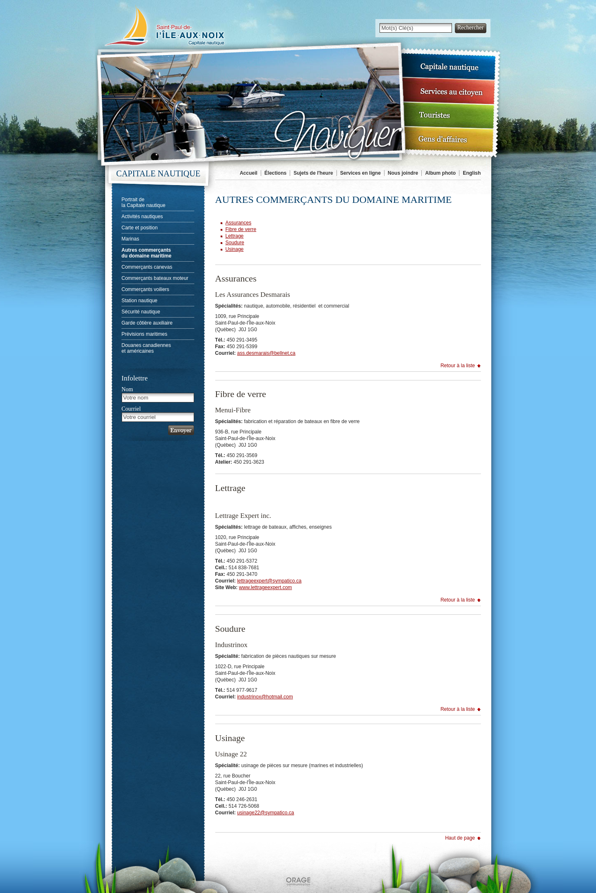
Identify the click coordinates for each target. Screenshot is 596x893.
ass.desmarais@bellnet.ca (266, 353)
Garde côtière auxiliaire (147, 323)
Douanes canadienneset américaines (146, 348)
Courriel (131, 409)
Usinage (235, 249)
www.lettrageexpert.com (265, 587)
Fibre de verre (241, 229)
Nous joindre (403, 173)
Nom (127, 389)
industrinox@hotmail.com (265, 697)
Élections (275, 173)
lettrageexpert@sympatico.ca (269, 581)
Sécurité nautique (141, 312)
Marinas (130, 239)
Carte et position (140, 228)
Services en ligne (360, 173)
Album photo (440, 173)
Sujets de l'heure (313, 173)
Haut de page (460, 838)
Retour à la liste (457, 365)
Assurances (239, 223)
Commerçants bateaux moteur (155, 278)
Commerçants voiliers (145, 289)
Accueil (248, 173)
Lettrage (235, 236)
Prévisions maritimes (145, 334)
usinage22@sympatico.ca (265, 813)
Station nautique (140, 300)
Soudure (235, 243)
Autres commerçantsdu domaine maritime (147, 253)
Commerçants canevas (147, 267)
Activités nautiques (142, 216)
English (472, 173)
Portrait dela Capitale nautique (144, 202)
